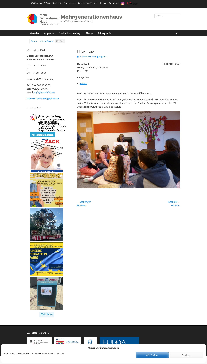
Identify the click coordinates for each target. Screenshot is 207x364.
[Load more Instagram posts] (46, 314)
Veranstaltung (46, 41)
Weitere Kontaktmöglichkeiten (43, 98)
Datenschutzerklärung (87, 3)
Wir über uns (36, 3)
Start (34, 41)
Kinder (83, 83)
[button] (46, 155)
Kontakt (103, 3)
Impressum (114, 3)
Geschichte (57, 3)
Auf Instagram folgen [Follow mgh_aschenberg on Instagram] (43, 135)
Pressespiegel (70, 3)
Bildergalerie (104, 33)
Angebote (49, 33)
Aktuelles (34, 33)
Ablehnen (186, 355)
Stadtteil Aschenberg (69, 33)
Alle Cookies (152, 355)
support (102, 56)
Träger (47, 3)
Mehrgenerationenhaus (91, 17)
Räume (89, 33)
